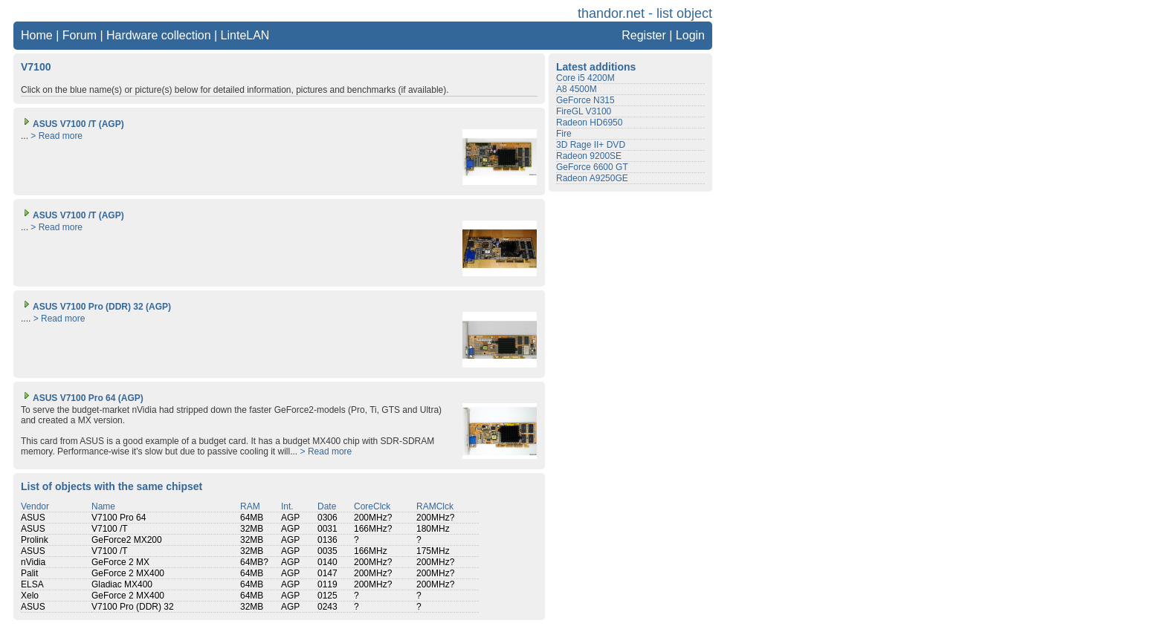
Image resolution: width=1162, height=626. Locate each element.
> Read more (56, 136)
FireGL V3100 (583, 111)
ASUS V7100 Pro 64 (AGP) (82, 398)
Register (644, 35)
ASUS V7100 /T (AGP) (72, 124)
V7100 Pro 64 (118, 517)
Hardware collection (158, 35)
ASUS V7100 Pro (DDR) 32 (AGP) (96, 306)
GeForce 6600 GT (592, 167)
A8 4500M (576, 89)
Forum (79, 35)
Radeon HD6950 (589, 122)
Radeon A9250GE (592, 178)
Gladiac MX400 (121, 584)
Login (690, 35)
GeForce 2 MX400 (127, 573)
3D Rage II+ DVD (590, 145)
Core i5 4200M (585, 78)
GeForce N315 (585, 100)
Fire (564, 133)
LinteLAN (245, 35)
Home (37, 35)
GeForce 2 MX (120, 562)
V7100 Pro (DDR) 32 (132, 606)
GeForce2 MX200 (126, 540)
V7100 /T (109, 529)
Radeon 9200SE (589, 156)
